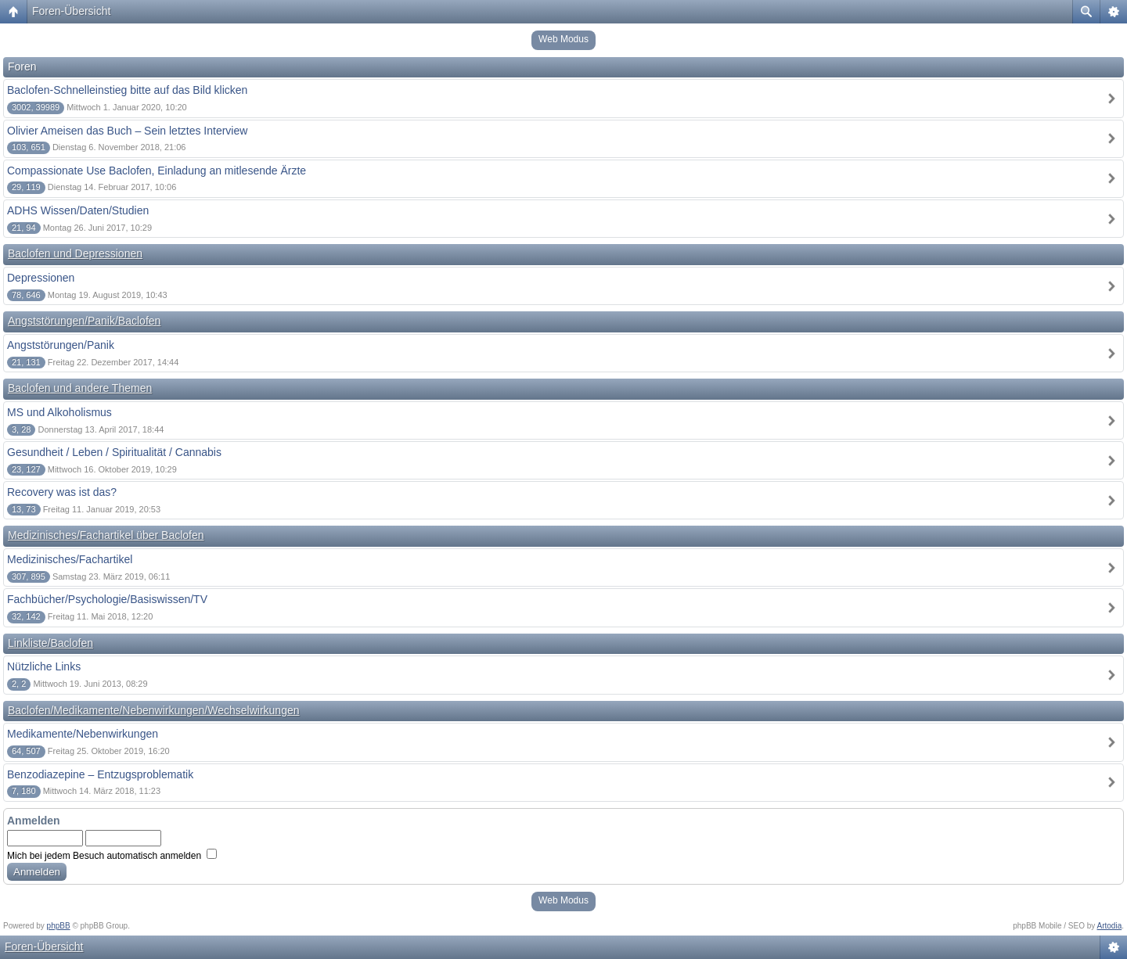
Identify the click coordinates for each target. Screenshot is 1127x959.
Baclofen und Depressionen (75, 253)
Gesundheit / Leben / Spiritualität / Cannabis (114, 452)
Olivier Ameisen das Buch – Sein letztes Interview (127, 130)
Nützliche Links (44, 666)
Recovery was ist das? (62, 492)
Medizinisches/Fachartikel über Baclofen (106, 535)
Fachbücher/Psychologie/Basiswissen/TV (107, 599)
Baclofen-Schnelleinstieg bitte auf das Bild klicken (127, 90)
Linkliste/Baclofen (50, 643)
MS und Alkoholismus (59, 412)
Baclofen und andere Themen (80, 388)
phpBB (58, 925)
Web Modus (563, 39)
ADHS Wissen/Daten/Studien (78, 210)
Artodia (1109, 925)
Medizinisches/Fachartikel (69, 559)
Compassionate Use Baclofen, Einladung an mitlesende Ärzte (156, 170)
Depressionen (40, 277)
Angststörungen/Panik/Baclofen (84, 320)
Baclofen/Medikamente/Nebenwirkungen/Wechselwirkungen (154, 710)
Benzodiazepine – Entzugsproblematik (100, 774)
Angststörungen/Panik (60, 345)
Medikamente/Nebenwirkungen (82, 733)
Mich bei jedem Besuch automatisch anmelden (112, 855)
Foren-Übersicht (71, 11)
